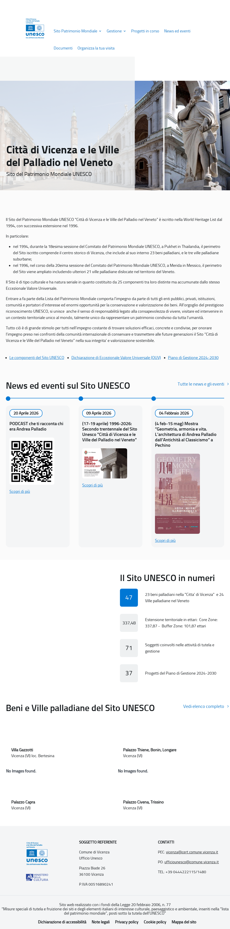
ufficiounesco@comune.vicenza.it (191, 862)
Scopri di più (19, 491)
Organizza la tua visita (96, 48)
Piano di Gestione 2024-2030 (193, 357)
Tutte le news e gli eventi (201, 384)
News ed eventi (177, 31)
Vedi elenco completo (203, 706)
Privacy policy (126, 922)
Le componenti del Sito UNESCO (36, 357)
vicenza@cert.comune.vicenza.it (192, 852)
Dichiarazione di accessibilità (62, 922)
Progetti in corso (145, 31)
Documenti (63, 48)
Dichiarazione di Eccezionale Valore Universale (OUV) (116, 357)
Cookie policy (155, 922)
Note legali (101, 922)
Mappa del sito (184, 922)
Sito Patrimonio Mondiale (75, 31)
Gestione (114, 31)
